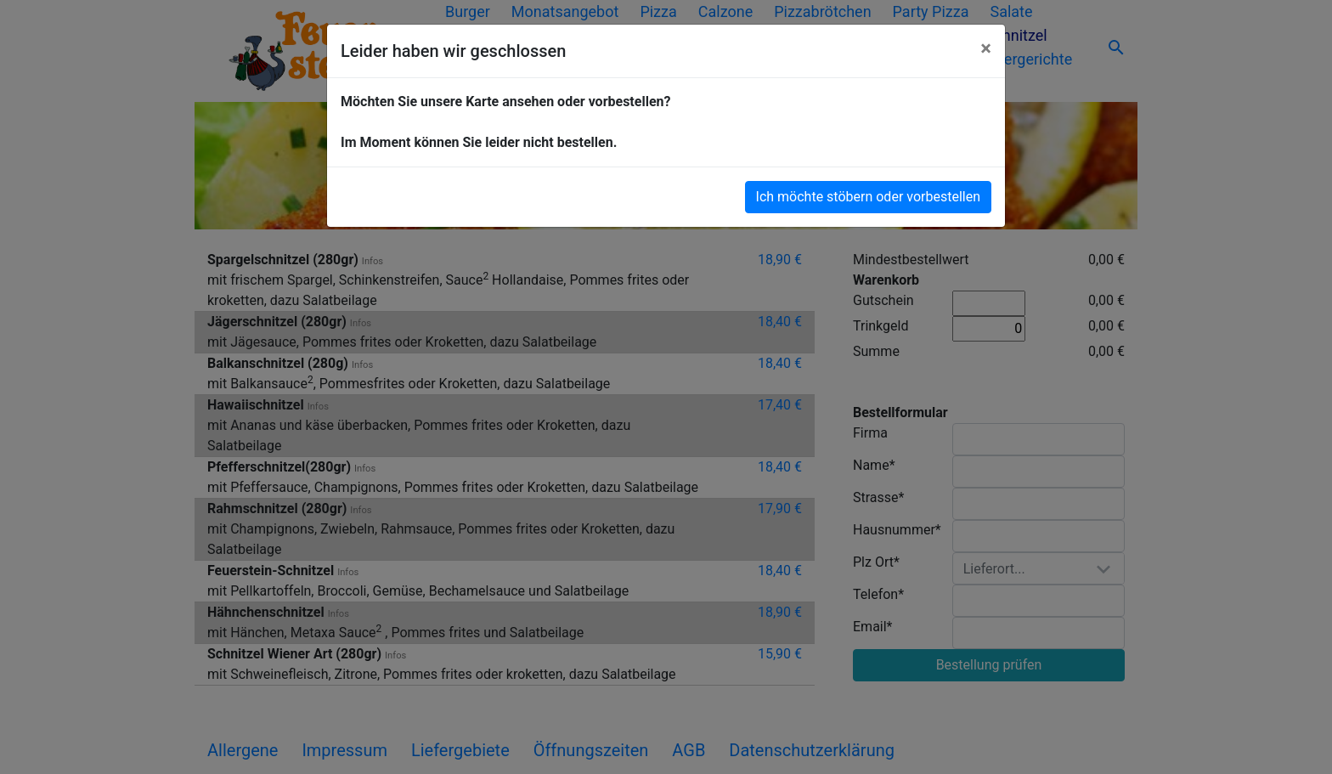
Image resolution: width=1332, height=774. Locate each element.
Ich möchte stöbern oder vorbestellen (868, 197)
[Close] (986, 48)
